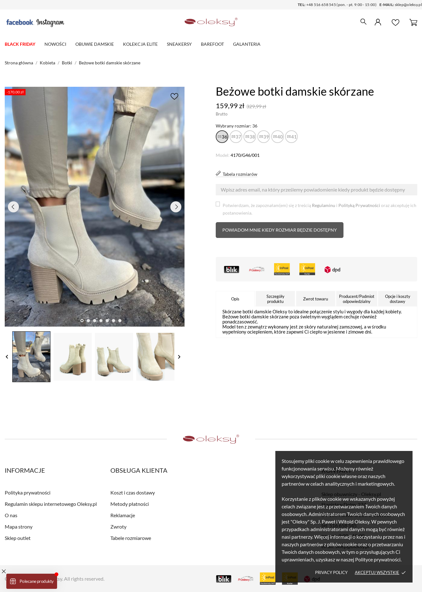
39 (266, 136)
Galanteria (247, 44)
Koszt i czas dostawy (132, 492)
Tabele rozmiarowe (130, 538)
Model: (223, 155)
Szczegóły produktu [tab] (275, 299)
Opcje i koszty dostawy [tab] (397, 299)
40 (280, 136)
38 (252, 136)
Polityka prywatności (27, 492)
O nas (11, 515)
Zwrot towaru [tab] (315, 298)
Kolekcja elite (140, 44)
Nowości (55, 44)
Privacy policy (331, 572)
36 (224, 136)
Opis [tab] (235, 298)
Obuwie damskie (94, 44)
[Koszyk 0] (413, 22)
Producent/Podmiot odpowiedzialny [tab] (356, 299)
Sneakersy (179, 44)
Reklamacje (122, 515)
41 (294, 136)
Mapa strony (18, 527)
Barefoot (212, 44)
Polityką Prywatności (359, 205)
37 (238, 136)
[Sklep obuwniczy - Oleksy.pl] (211, 22)
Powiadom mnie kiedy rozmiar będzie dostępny (279, 230)
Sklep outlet (18, 538)
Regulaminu (323, 205)
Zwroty (118, 527)
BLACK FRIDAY (20, 44)
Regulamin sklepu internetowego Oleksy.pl (51, 504)
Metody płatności (129, 504)
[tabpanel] (95, 207)
